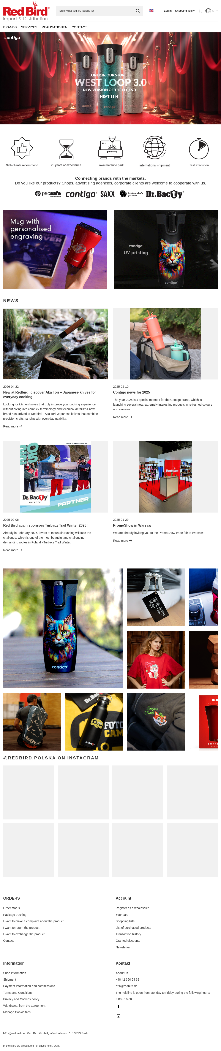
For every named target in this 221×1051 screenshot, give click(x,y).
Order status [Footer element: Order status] (11, 908)
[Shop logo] (26, 11)
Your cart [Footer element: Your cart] (122, 914)
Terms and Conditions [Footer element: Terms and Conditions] (17, 992)
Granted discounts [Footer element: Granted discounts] (128, 940)
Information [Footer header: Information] (14, 963)
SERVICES (29, 27)
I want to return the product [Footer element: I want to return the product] (21, 927)
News (11, 300)
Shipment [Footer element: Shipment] (9, 979)
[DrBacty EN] (55, 249)
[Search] (138, 11)
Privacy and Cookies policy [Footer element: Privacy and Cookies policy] (21, 999)
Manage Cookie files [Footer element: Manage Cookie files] (17, 1012)
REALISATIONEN (54, 27)
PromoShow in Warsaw (132, 525)
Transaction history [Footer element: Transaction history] (128, 934)
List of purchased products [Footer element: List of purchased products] (133, 927)
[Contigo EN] (166, 249)
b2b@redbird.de (14, 1033)
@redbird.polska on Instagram (51, 758)
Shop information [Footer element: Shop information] (14, 973)
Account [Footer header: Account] (123, 898)
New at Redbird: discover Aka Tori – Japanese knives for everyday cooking (49, 395)
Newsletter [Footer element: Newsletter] (123, 947)
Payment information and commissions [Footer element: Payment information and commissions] (29, 986)
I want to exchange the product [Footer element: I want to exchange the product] (23, 934)
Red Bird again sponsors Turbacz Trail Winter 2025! (45, 525)
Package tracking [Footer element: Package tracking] (14, 914)
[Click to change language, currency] (153, 10)
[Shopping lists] (185, 10)
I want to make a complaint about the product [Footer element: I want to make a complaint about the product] (33, 921)
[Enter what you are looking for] (99, 11)
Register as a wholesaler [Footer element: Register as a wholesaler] (132, 908)
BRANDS (10, 27)
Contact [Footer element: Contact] (8, 940)
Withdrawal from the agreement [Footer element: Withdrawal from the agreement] (24, 1005)
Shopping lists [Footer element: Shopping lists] (125, 921)
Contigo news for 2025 (131, 392)
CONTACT (79, 27)
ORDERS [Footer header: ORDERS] (11, 898)
